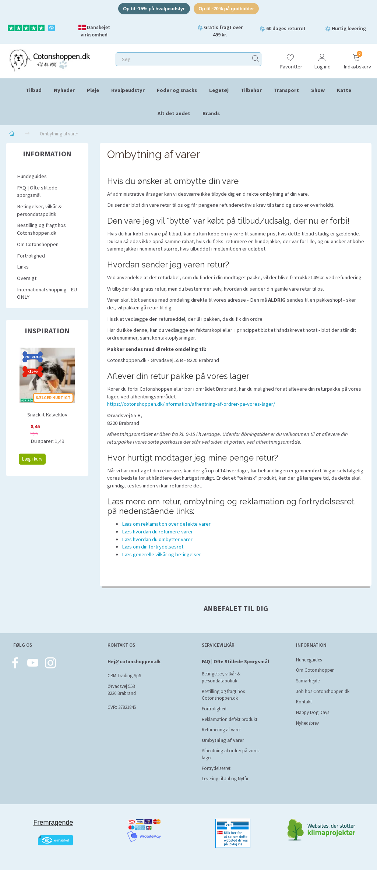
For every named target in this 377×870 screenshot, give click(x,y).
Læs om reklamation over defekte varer (166, 524)
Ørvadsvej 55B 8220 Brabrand (122, 690)
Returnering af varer (221, 730)
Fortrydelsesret (216, 768)
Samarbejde (308, 681)
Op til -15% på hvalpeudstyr (153, 8)
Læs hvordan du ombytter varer (157, 539)
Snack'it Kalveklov (47, 414)
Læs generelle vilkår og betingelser (161, 554)
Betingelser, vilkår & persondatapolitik (39, 210)
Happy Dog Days (312, 712)
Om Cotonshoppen (38, 244)
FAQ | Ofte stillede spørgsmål (37, 191)
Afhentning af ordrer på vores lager (230, 754)
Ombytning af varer (223, 740)
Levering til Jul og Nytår (225, 779)
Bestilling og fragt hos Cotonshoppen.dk (41, 229)
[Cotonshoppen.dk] (49, 59)
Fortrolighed (31, 255)
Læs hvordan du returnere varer (157, 532)
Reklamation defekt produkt (229, 719)
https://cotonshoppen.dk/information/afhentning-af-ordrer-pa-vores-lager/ (191, 404)
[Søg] (256, 59)
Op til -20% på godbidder (227, 8)
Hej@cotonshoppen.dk (134, 661)
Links (23, 267)
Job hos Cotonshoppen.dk (322, 691)
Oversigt (26, 278)
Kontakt (304, 702)
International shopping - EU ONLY (47, 293)
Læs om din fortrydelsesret (152, 547)
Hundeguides (32, 176)
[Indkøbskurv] (356, 58)
